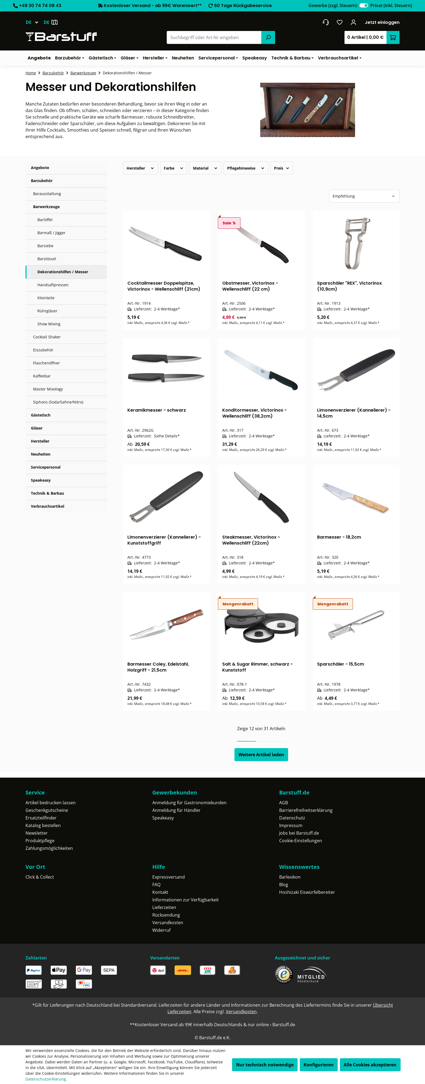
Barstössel (46, 258)
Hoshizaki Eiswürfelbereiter (307, 892)
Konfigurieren (319, 1065)
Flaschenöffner (46, 362)
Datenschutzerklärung (45, 1079)
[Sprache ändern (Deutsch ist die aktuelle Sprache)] (34, 22)
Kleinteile (45, 297)
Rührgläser (47, 310)
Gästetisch (40, 415)
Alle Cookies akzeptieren (370, 1065)
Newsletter (36, 833)
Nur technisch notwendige (265, 1065)
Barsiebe (45, 245)
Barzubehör (42, 180)
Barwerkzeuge (46, 206)
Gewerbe (332, 5)
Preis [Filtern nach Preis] (282, 168)
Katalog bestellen (43, 825)
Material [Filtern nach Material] (205, 168)
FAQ (156, 885)
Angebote (40, 167)
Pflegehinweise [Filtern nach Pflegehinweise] (246, 168)
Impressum (290, 825)
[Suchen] (268, 37)
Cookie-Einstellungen (300, 841)
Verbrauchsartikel (47, 506)
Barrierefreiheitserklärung (306, 810)
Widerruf (161, 930)
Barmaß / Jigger (51, 232)
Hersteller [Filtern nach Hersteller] (140, 168)
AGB (283, 803)
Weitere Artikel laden (261, 755)
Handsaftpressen (53, 284)
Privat (391, 5)
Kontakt (160, 892)
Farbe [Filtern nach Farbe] (174, 168)
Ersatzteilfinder (41, 818)
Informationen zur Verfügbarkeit (185, 900)
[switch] (363, 5)
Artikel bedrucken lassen (50, 803)
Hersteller (40, 441)
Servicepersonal (45, 467)
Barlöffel (45, 219)
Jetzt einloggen (382, 22)
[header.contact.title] (326, 22)
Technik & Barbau (47, 493)
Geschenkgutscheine (46, 810)
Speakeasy (41, 480)
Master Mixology (48, 389)
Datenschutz (292, 818)
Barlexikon (290, 877)
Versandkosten (167, 923)
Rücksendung (166, 915)
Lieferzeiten (164, 907)
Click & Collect (39, 877)
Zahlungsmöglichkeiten (49, 848)
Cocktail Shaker (47, 336)
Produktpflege (39, 841)
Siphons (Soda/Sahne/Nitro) (58, 402)
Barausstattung (47, 193)
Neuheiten (40, 454)
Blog (283, 885)
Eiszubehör (43, 349)
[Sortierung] (364, 196)
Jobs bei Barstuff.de (299, 833)
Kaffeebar (42, 376)
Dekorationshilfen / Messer (62, 271)
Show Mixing (48, 323)
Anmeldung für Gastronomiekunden (189, 803)
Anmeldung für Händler (176, 810)
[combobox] (214, 37)
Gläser (37, 428)
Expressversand (168, 877)
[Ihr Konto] (353, 22)
